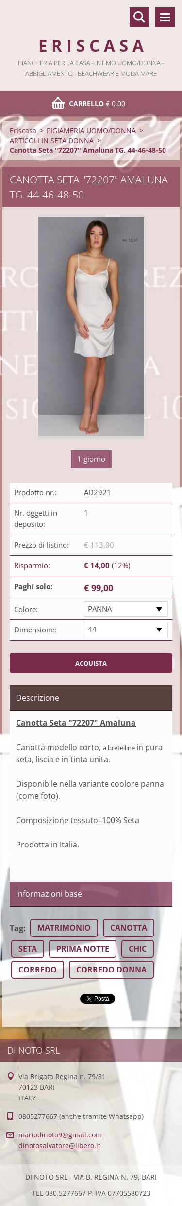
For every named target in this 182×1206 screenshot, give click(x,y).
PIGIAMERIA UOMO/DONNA (91, 130)
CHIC (138, 948)
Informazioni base (49, 893)
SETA (27, 948)
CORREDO (37, 969)
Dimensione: (35, 629)
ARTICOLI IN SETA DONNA (52, 140)
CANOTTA (128, 927)
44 (92, 629)
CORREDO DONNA (111, 969)
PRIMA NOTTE (82, 948)
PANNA (100, 608)
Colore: (26, 609)
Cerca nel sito (139, 17)
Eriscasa (23, 130)
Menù (165, 17)
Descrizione (37, 697)
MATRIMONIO (64, 927)
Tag (16, 928)
